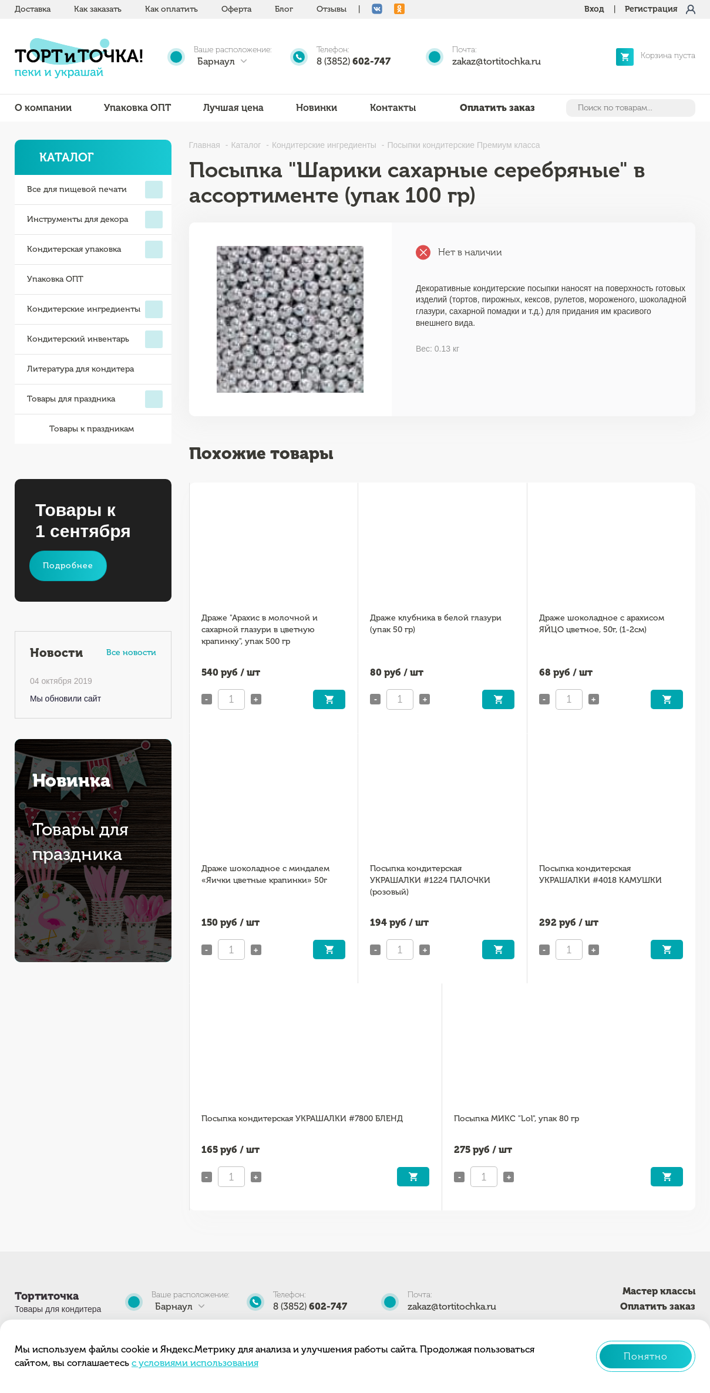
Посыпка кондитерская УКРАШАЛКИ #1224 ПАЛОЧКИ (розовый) (430, 880)
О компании (43, 108)
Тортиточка (47, 1296)
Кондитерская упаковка (94, 249)
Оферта (236, 9)
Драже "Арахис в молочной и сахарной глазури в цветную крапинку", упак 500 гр (259, 629)
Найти (685, 108)
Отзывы (331, 9)
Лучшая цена (233, 108)
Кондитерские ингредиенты (94, 309)
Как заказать (98, 9)
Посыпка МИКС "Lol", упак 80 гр (516, 1119)
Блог (284, 9)
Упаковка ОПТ (137, 108)
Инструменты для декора (94, 219)
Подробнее (68, 566)
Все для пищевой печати (94, 189)
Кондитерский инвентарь (94, 339)
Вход (594, 9)
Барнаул (216, 61)
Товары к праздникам (80, 429)
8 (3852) (354, 61)
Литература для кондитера (80, 369)
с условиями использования (195, 1362)
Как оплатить (171, 9)
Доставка (33, 9)
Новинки (316, 108)
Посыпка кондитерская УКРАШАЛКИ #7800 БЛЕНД (302, 1119)
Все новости (131, 652)
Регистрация (651, 9)
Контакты (393, 108)
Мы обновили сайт (65, 698)
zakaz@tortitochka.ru (496, 61)
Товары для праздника (94, 399)
